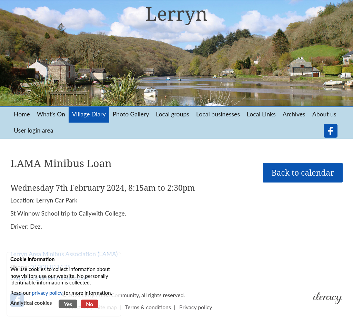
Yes (68, 304)
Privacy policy (195, 307)
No (89, 304)
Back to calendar (302, 172)
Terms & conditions (148, 307)
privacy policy (47, 293)
